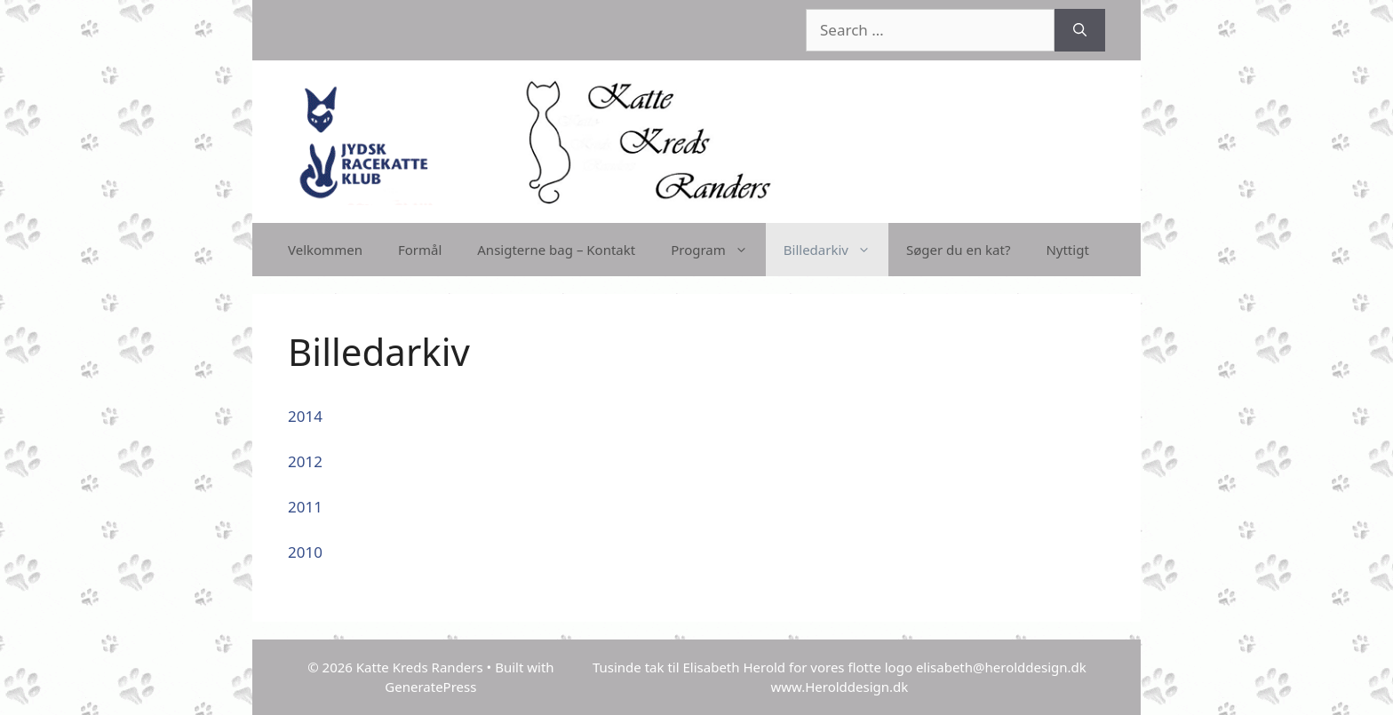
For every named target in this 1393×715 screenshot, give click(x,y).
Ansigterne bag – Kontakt (556, 249)
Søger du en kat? (958, 249)
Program (718, 249)
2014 (305, 416)
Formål (420, 249)
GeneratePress (430, 686)
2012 (305, 461)
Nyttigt (1067, 249)
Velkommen (325, 249)
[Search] (1080, 30)
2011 (305, 507)
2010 (305, 552)
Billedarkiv (836, 249)
